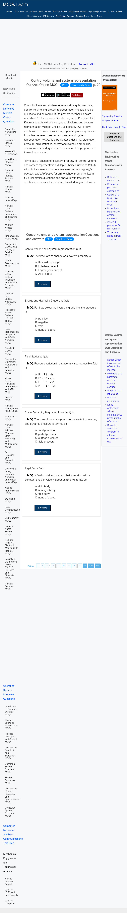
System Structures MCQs (10, 780)
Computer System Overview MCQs (10, 811)
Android (83, 64)
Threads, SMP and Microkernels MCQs (11, 724)
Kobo (110, 127)
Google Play (120, 127)
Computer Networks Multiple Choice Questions (9, 113)
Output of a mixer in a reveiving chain (113, 199)
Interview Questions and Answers (114, 136)
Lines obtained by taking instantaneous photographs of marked (114, 413)
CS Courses (19, 12)
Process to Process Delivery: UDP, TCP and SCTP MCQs (10, 317)
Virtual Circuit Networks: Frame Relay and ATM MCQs (11, 385)
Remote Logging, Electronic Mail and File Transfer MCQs (11, 547)
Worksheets (77, 95)
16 (64, 566)
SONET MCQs (8, 399)
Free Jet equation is (113, 399)
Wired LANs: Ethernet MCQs (11, 162)
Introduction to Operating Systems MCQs (11, 710)
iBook (104, 127)
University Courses (77, 12)
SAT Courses (48, 16)
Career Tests (96, 16)
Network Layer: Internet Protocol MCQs (9, 176)
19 (80, 566)
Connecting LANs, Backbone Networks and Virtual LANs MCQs (11, 475)
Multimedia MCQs (10, 418)
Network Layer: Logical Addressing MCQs (10, 299)
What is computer (10, 902)
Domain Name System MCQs (9, 530)
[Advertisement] (63, 39)
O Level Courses (115, 12)
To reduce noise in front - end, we (114, 236)
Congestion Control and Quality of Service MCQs (11, 250)
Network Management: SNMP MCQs (12, 408)
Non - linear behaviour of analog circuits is (114, 213)
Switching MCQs (10, 500)
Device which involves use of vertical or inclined (114, 364)
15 (58, 566)
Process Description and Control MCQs (11, 737)
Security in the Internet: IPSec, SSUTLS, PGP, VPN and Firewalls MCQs (11, 569)
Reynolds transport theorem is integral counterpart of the (114, 433)
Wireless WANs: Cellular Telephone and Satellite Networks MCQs (11, 279)
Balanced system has (113, 179)
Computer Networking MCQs (10, 132)
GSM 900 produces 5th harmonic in (114, 225)
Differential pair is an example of (113, 187)
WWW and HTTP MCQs (11, 152)
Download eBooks (10, 77)
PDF (64, 85)
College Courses (60, 12)
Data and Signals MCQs (9, 143)
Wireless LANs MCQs (11, 199)
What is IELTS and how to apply (11, 892)
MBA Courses (45, 12)
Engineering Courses (97, 12)
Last (97, 566)
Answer (42, 284)
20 (85, 566)
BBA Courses (31, 12)
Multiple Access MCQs (9, 228)
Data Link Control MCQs (9, 351)
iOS (92, 64)
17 (69, 566)
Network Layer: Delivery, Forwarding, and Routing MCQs (11, 212)
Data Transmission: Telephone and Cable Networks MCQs (12, 336)
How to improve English (9, 881)
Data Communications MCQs (13, 510)
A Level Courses (34, 16)
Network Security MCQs (9, 586)
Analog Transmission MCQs (12, 490)
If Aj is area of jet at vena (114, 392)
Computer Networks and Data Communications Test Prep (13, 835)
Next (91, 566)
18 (74, 566)
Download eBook (81, 85)
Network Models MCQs (9, 189)
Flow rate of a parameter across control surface (114, 380)
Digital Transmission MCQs (12, 263)
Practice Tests (82, 16)
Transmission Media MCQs (12, 237)
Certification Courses (65, 16)
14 (53, 566)
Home (9, 12)
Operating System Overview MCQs (10, 768)
